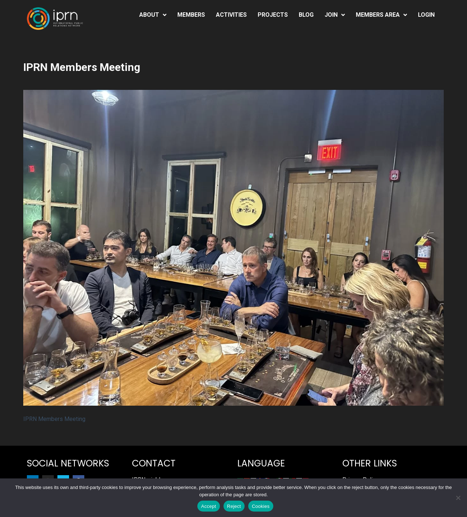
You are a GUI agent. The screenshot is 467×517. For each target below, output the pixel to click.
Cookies (261, 506)
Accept (208, 506)
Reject (234, 506)
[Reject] (458, 497)
